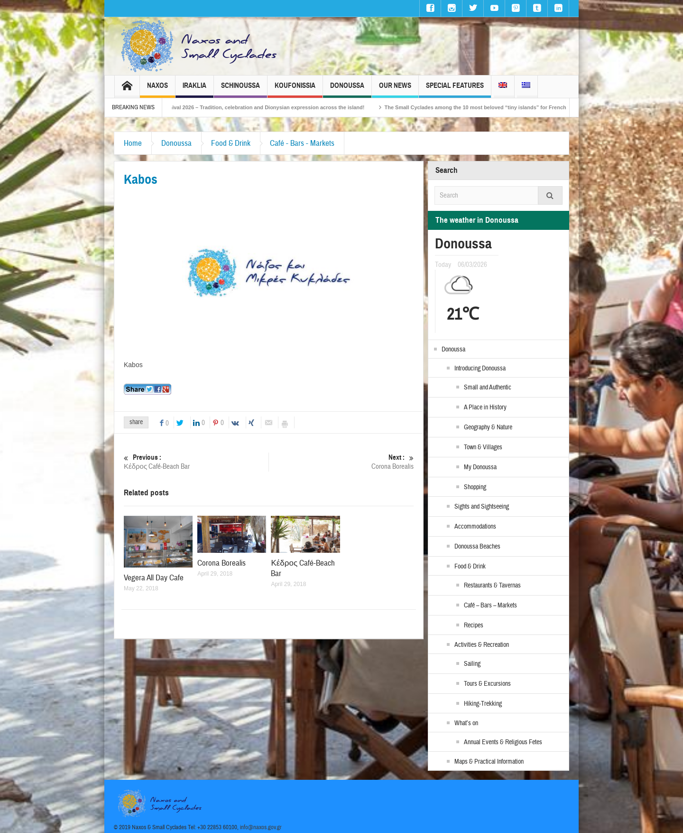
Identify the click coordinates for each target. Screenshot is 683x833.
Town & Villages (483, 447)
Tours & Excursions (487, 684)
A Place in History (485, 407)
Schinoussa (240, 89)
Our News (395, 89)
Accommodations (475, 526)
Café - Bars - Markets (302, 143)
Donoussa (347, 89)
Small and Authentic (487, 387)
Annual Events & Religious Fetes (503, 742)
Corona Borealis (341, 462)
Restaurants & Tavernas (492, 585)
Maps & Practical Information (489, 761)
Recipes (473, 625)
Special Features (455, 89)
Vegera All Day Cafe (154, 578)
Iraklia (194, 89)
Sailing (472, 664)
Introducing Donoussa (480, 368)
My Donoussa (480, 467)
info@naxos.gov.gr (261, 827)
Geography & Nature (488, 427)
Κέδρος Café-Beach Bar (196, 462)
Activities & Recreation (481, 645)
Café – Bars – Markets (490, 605)
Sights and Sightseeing (481, 506)
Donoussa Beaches (477, 546)
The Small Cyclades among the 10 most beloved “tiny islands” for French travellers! (500, 107)
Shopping (475, 487)
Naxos (157, 89)
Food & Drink (230, 143)
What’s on (466, 723)
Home (133, 143)
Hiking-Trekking (483, 704)
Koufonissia (295, 89)
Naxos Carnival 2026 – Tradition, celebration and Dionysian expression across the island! (265, 107)
